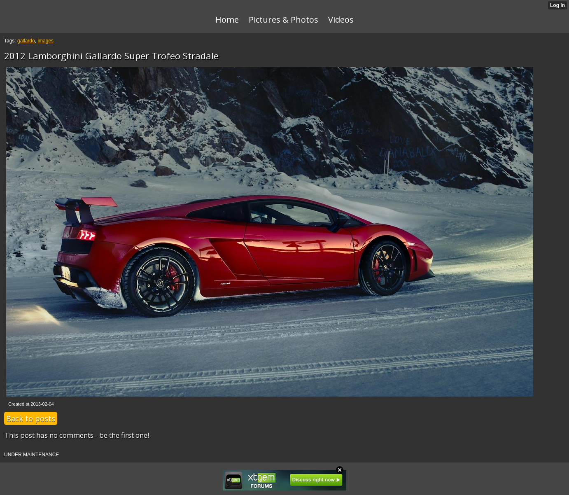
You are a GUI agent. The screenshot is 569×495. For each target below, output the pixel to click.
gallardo (26, 41)
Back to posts (30, 418)
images (45, 41)
